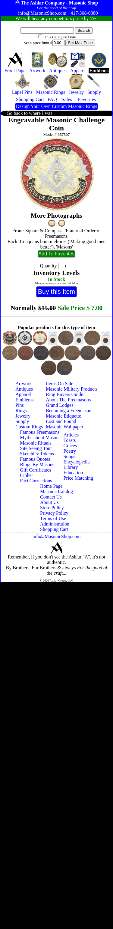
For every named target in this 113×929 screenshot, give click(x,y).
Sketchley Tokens (37, 453)
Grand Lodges (59, 405)
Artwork (23, 383)
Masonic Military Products (72, 389)
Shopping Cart (54, 529)
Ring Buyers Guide (64, 394)
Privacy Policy (54, 513)
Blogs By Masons (37, 464)
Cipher (26, 475)
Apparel (23, 394)
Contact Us (51, 496)
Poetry (70, 451)
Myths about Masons (40, 437)
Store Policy (52, 507)
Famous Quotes (35, 459)
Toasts (70, 440)
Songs (69, 456)
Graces (70, 445)
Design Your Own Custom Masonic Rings (56, 106)
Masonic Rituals (35, 442)
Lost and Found (61, 421)
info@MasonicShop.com (56, 536)
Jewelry (22, 415)
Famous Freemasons (39, 432)
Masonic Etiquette (63, 415)
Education (73, 472)
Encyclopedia (77, 461)
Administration (54, 523)
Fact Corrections (36, 480)
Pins (19, 405)
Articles (71, 434)
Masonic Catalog (56, 491)
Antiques (24, 389)
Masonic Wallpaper (64, 426)
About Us (49, 502)
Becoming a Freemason (68, 410)
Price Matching (78, 478)
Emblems (24, 399)
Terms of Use (53, 518)
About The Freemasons (68, 399)
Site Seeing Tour (36, 448)
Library (71, 467)
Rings (21, 410)
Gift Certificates (35, 469)
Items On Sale (59, 383)
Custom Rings (29, 426)
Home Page (51, 486)
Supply (22, 421)
